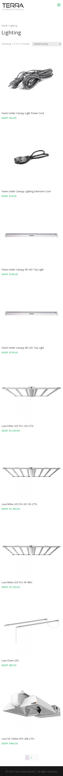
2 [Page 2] (31, 757)
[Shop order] (46, 44)
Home (5, 25)
